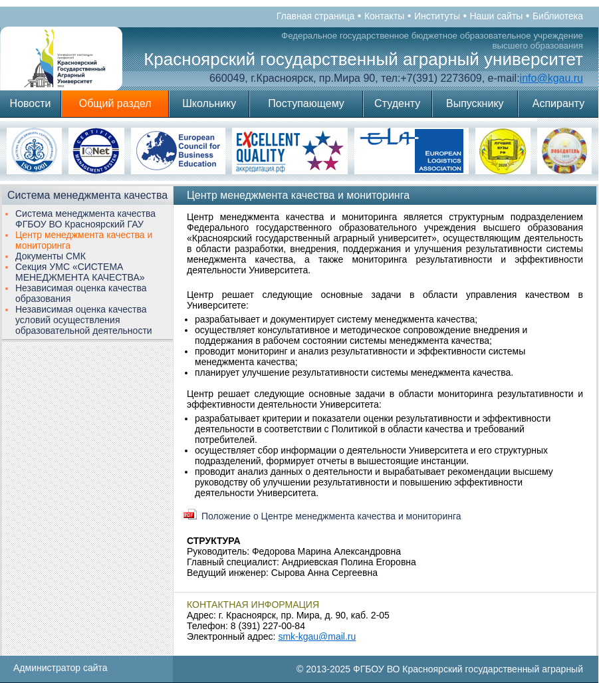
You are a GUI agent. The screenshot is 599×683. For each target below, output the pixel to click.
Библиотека (558, 16)
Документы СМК (50, 256)
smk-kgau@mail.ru (317, 636)
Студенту (397, 103)
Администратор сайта (60, 667)
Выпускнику (475, 103)
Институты (437, 16)
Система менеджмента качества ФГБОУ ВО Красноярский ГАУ (85, 218)
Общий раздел (115, 103)
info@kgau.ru (551, 78)
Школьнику (209, 103)
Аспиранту (558, 103)
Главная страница (316, 16)
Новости (30, 103)
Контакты (384, 16)
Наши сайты (496, 16)
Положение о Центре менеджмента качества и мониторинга (331, 516)
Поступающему (306, 103)
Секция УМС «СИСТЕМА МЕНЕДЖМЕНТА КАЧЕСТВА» (80, 272)
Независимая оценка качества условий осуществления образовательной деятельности (83, 320)
